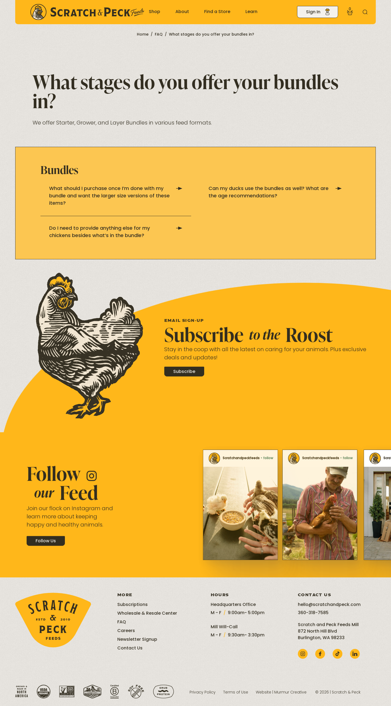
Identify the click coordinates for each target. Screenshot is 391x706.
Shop (154, 12)
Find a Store (217, 12)
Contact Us (130, 648)
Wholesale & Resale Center (147, 613)
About (182, 12)
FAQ (159, 35)
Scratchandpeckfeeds (206, 458)
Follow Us (46, 547)
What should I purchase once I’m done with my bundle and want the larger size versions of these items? (115, 196)
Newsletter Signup (137, 639)
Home (143, 35)
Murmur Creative (290, 693)
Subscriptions (132, 605)
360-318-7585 (313, 613)
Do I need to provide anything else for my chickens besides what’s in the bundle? (115, 232)
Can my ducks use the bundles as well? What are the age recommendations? (275, 192)
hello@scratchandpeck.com (329, 605)
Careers (126, 631)
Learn (251, 12)
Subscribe (184, 378)
